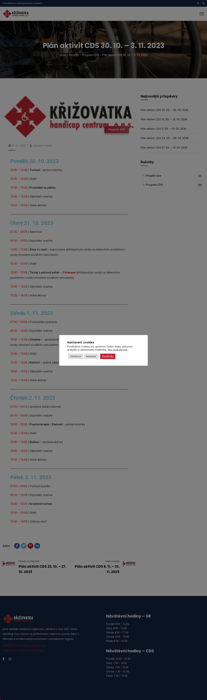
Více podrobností (117, 349)
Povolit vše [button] (107, 356)
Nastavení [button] (91, 356)
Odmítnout (75, 356)
